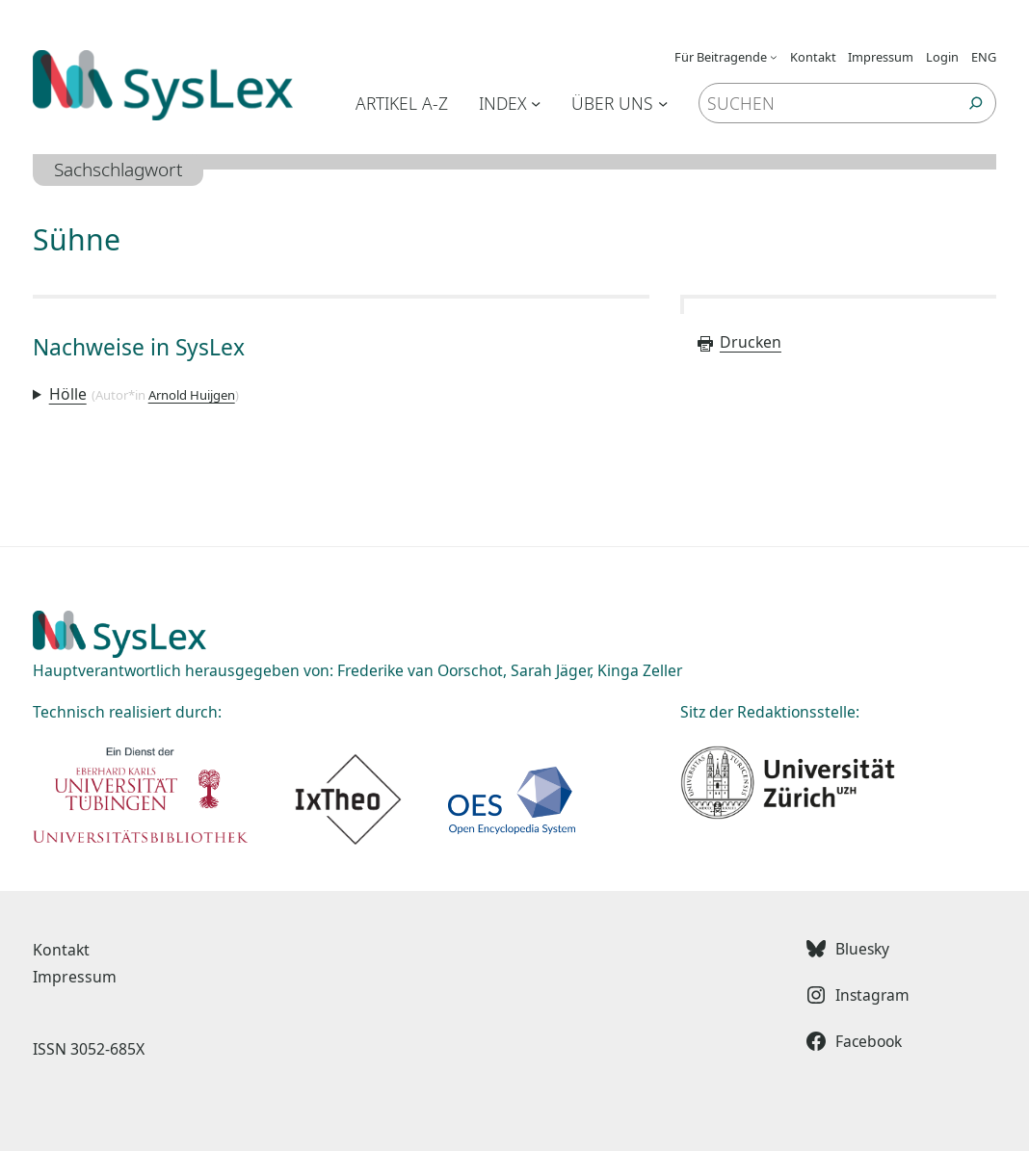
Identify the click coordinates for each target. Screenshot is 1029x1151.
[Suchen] (976, 103)
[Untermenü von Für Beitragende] (774, 57)
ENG (983, 56)
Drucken (738, 342)
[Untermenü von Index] (536, 103)
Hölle (68, 394)
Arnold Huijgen (191, 395)
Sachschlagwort (118, 169)
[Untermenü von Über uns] (663, 103)
